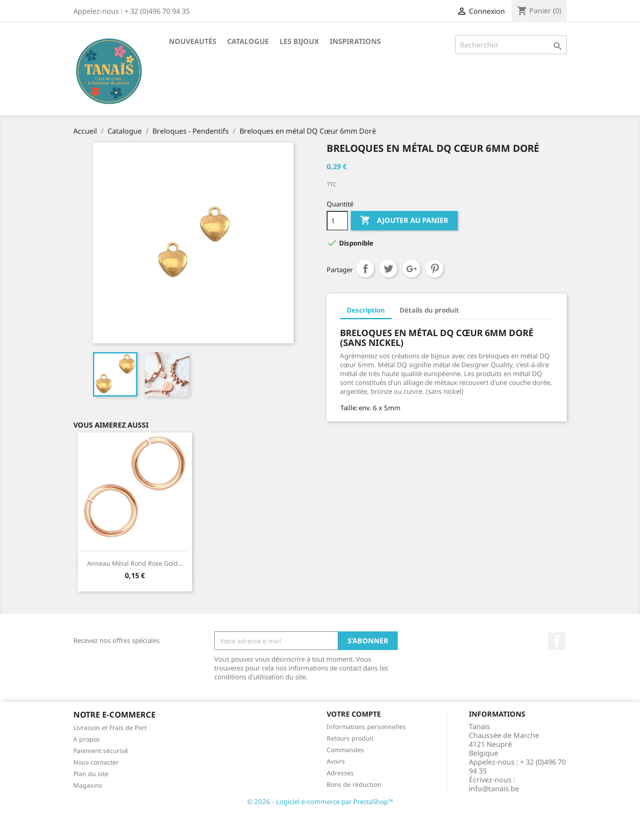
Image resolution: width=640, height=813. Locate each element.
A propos (86, 739)
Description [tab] (366, 309)
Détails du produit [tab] (429, 309)
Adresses (340, 773)
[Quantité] (337, 220)
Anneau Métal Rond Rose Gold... (135, 563)
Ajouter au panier (404, 220)
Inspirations (355, 41)
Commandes (345, 750)
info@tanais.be (494, 788)
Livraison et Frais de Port (110, 727)
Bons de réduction (354, 784)
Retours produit (350, 738)
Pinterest (435, 269)
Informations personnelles (366, 726)
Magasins (87, 785)
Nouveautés (192, 41)
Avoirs (336, 761)
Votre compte (354, 714)
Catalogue (248, 41)
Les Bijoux (299, 41)
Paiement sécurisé (100, 750)
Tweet (388, 269)
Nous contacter (96, 762)
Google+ (411, 269)
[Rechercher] (511, 45)
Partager (365, 269)
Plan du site (90, 773)
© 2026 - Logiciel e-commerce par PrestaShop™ (320, 801)
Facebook (557, 641)
